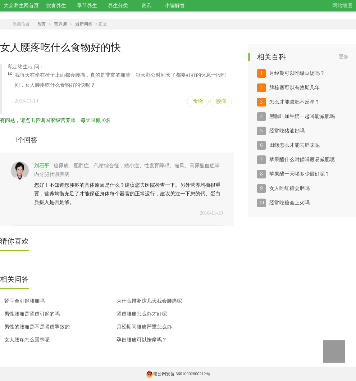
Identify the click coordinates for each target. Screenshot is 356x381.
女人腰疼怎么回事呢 (27, 340)
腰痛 (221, 101)
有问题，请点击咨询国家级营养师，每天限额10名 (55, 120)
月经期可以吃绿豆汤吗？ (297, 73)
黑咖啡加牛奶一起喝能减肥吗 (302, 116)
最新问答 (83, 24)
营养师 (60, 24)
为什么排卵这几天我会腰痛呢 (149, 301)
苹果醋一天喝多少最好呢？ (299, 174)
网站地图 (342, 5)
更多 (344, 56)
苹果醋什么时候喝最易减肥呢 (302, 159)
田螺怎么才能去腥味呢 (294, 145)
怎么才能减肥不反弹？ (294, 102)
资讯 (146, 5)
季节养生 (87, 5)
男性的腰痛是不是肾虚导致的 (37, 327)
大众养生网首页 (21, 5)
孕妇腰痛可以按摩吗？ (142, 340)
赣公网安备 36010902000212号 (178, 373)
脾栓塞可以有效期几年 (294, 87)
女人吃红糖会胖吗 (289, 188)
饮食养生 (56, 5)
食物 (198, 101)
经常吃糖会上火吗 (289, 202)
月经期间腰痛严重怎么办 (144, 327)
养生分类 (118, 5)
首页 (41, 24)
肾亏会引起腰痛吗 (24, 301)
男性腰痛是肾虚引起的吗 (32, 314)
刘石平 (41, 165)
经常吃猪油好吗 (287, 130)
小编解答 (175, 5)
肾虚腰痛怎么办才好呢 (142, 314)
